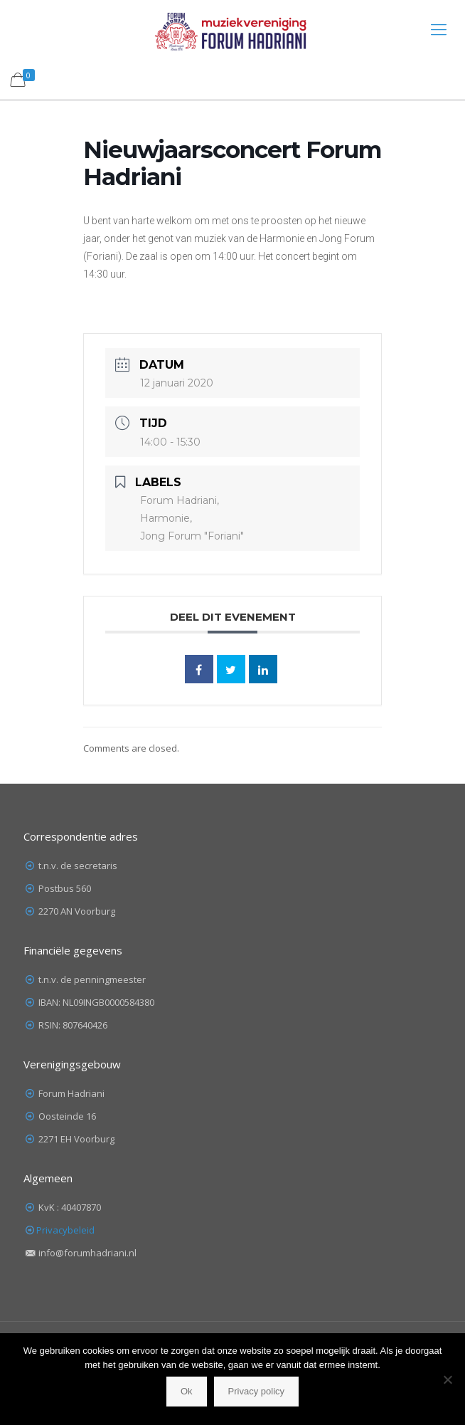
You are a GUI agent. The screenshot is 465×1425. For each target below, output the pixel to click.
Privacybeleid (65, 1230)
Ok (187, 1391)
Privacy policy (256, 1391)
